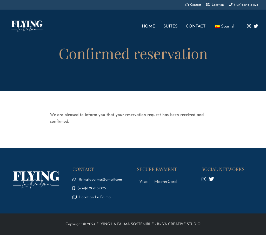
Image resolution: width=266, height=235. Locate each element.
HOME (148, 26)
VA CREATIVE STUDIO (181, 224)
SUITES (170, 26)
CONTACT (195, 26)
